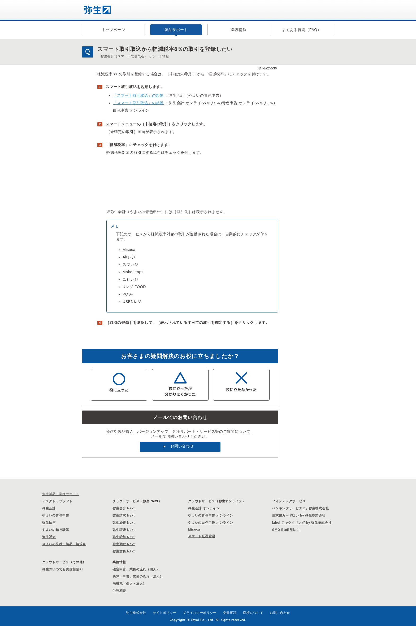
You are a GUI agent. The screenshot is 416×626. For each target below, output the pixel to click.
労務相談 (119, 591)
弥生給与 (49, 522)
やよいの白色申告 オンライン (210, 522)
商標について (253, 613)
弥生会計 (49, 508)
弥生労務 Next (123, 551)
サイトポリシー (164, 613)
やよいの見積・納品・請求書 (64, 544)
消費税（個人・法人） (129, 583)
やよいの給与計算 (55, 530)
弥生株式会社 (136, 613)
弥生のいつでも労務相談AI (62, 569)
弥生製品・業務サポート (60, 494)
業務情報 (239, 30)
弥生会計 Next (123, 508)
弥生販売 (49, 537)
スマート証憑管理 (201, 536)
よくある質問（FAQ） (301, 30)
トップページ (113, 30)
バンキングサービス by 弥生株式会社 (300, 508)
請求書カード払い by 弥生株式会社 (298, 515)
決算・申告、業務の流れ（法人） (137, 576)
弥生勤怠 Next (123, 544)
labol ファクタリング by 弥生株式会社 (301, 522)
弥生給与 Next (123, 537)
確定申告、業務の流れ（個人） (136, 569)
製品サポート (176, 30)
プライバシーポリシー (199, 613)
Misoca (194, 529)
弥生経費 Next (123, 522)
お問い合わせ (182, 446)
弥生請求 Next (123, 515)
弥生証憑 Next (123, 530)
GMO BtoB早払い (286, 530)
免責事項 (230, 613)
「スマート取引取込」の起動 (138, 95)
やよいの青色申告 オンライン (210, 515)
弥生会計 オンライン (203, 508)
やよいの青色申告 (55, 515)
